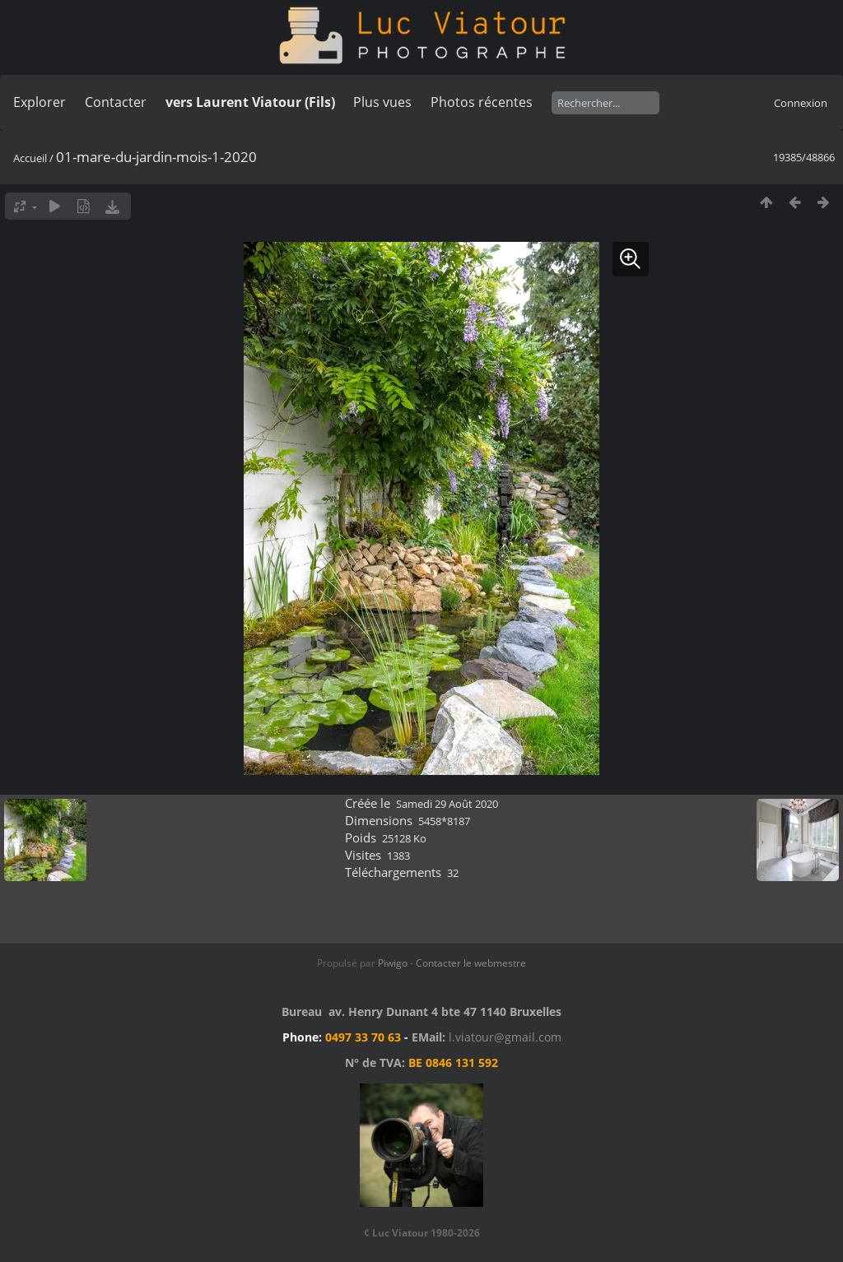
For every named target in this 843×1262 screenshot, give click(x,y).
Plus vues (382, 102)
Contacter (116, 102)
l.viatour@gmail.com (505, 1037)
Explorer (39, 102)
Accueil (30, 158)
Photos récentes (482, 102)
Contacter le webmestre (471, 963)
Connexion (800, 102)
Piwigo (393, 963)
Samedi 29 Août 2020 (447, 803)
